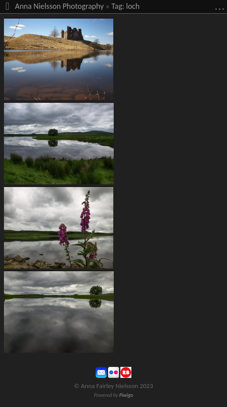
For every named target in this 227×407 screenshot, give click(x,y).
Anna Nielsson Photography (59, 6)
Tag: (118, 6)
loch (133, 6)
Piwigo (126, 395)
